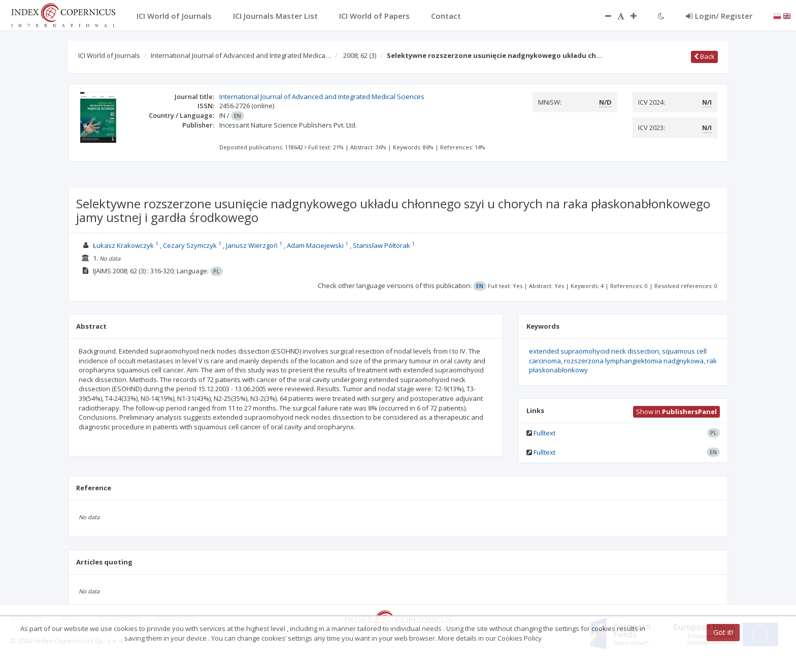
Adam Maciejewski (315, 245)
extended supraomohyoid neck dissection (594, 351)
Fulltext (544, 432)
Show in (676, 411)
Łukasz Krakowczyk (123, 245)
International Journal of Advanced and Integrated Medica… (241, 55)
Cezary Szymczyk (190, 245)
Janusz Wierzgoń (252, 245)
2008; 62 (359, 55)
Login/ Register (719, 16)
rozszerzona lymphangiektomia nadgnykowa (634, 360)
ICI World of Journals (109, 55)
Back (704, 56)
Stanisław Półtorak (381, 245)
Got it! (723, 632)
